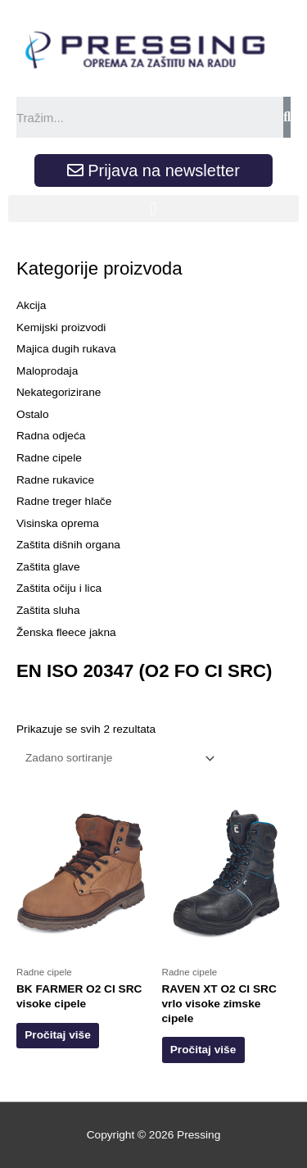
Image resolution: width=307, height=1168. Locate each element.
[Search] (287, 117)
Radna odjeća (50, 435)
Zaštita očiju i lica (59, 588)
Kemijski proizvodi (61, 327)
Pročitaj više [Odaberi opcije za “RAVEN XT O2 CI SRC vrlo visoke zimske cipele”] (203, 1049)
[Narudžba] (117, 758)
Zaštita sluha (48, 610)
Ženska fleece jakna (66, 632)
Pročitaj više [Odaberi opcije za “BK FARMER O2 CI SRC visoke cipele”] (58, 1035)
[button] (153, 208)
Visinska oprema (57, 523)
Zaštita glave (48, 567)
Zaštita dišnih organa (68, 545)
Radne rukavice (55, 480)
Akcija (31, 305)
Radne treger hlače (63, 501)
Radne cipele (49, 458)
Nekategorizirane (58, 392)
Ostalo (32, 414)
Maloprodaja (47, 371)
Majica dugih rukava (66, 349)
